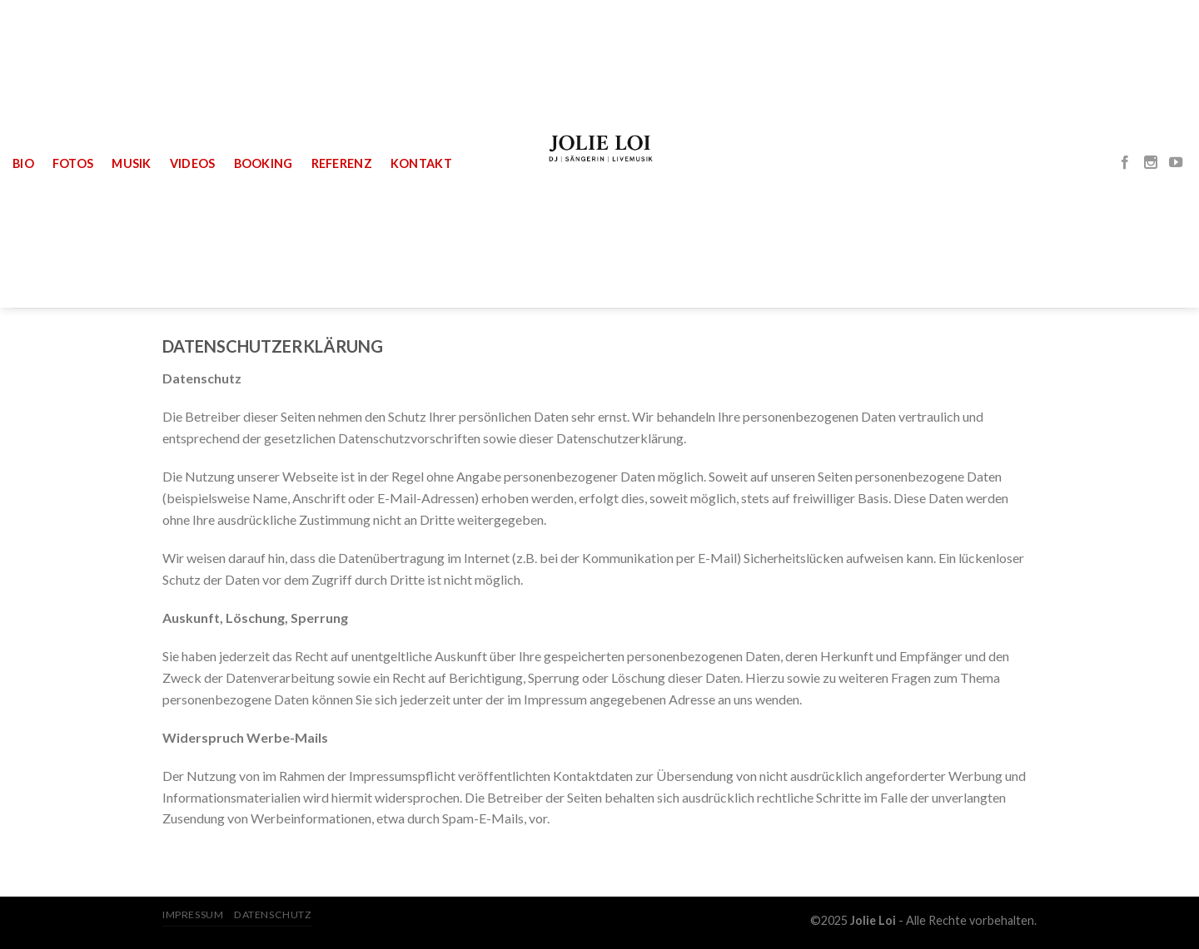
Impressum (193, 914)
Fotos (72, 163)
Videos (193, 163)
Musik (131, 163)
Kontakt (421, 163)
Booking (263, 163)
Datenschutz (273, 914)
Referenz (341, 163)
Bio (23, 163)
